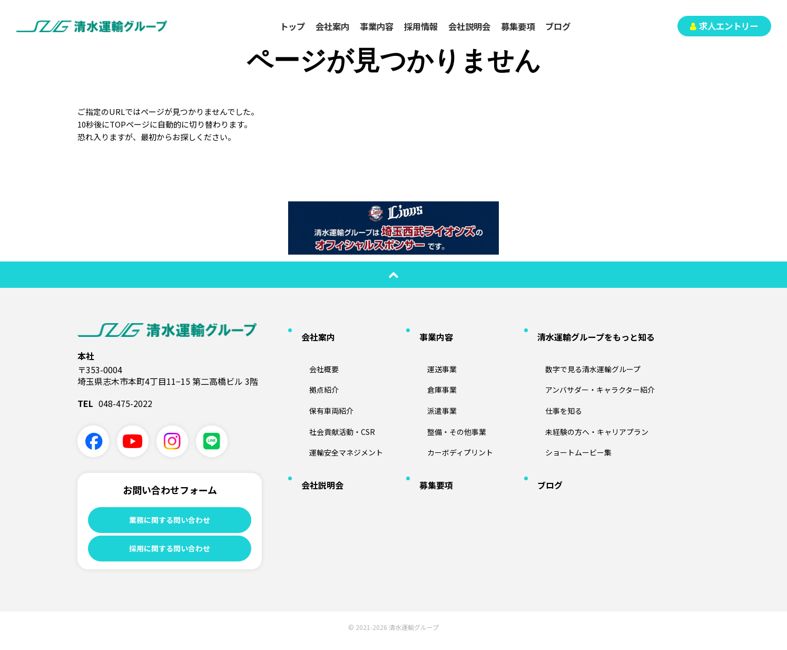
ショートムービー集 (570, 419)
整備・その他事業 (447, 402)
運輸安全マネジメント (338, 419)
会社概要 (313, 351)
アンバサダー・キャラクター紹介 (594, 368)
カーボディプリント (451, 419)
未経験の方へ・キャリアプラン (591, 402)
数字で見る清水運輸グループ (586, 351)
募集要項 (518, 26)
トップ (292, 26)
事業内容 (377, 26)
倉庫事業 (431, 368)
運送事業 (431, 351)
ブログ (557, 26)
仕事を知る (553, 385)
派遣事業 (431, 385)
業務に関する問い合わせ (169, 520)
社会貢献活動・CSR (333, 402)
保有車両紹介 (321, 385)
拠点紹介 (313, 368)
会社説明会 (469, 26)
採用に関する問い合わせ (169, 552)
